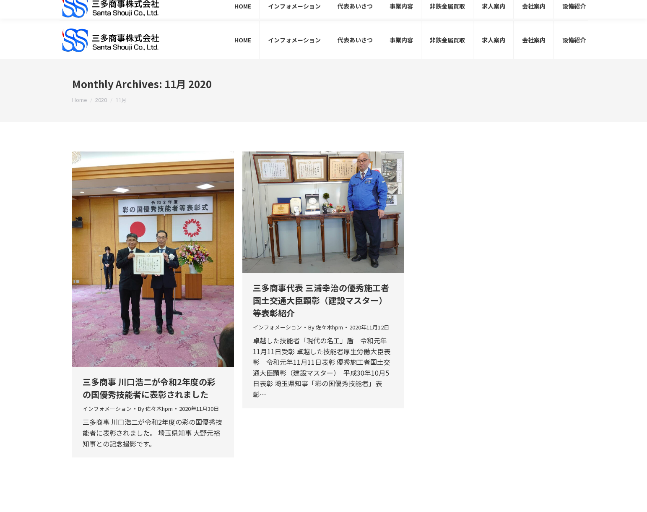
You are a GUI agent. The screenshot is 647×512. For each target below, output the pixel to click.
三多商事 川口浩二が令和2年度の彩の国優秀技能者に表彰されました (149, 388)
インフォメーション (107, 409)
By (155, 409)
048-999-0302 (469, 10)
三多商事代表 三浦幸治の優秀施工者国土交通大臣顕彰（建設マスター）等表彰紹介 (321, 300)
